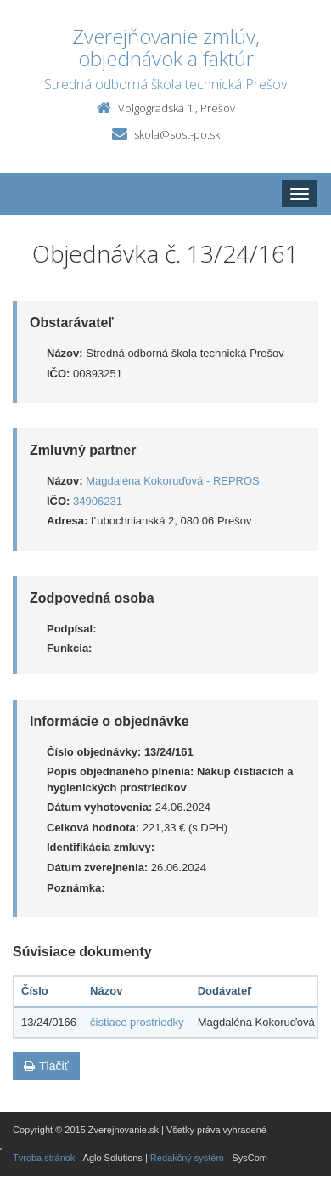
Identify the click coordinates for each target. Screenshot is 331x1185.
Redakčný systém (187, 1158)
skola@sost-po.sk (177, 134)
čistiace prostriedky (137, 1022)
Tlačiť (46, 1066)
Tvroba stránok (44, 1158)
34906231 (97, 501)
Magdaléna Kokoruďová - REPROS (173, 480)
